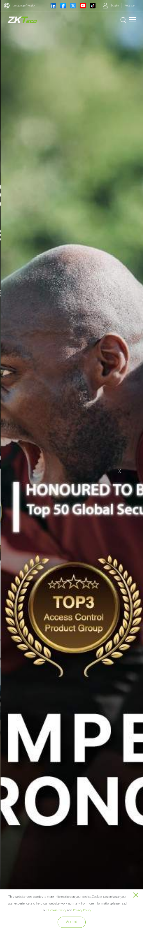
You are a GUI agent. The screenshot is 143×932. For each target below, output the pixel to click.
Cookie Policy (57, 910)
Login (115, 5)
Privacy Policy (82, 910)
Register (130, 5)
